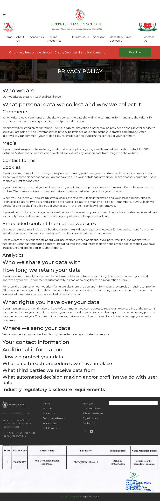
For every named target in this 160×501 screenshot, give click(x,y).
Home (8, 36)
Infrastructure (80, 36)
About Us (20, 38)
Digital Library (90, 418)
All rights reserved (89, 496)
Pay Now (135, 52)
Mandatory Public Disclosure (120, 38)
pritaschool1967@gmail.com (18, 413)
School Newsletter (93, 413)
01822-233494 (19, 436)
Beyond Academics (54, 38)
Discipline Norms (92, 408)
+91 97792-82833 (12, 433)
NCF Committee (52, 428)
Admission (99, 36)
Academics (37, 36)
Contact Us (149, 38)
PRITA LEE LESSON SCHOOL (76, 26)
